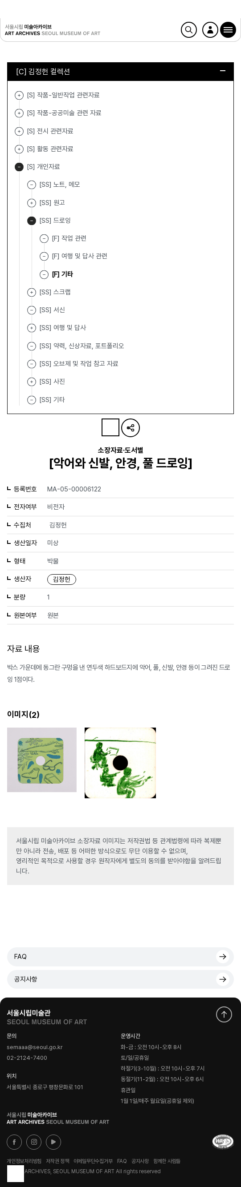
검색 (189, 30)
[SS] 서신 (52, 310)
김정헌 (61, 579)
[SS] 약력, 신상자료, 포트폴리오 (81, 346)
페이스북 (14, 1142)
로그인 (210, 30)
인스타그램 (34, 1142)
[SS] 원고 (32, 203)
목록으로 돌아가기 (15, 1173)
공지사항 (25, 979)
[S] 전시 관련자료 (19, 131)
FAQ (20, 957)
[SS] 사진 (32, 382)
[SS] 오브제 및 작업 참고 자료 (78, 364)
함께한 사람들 (166, 1161)
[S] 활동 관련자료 (19, 149)
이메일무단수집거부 (93, 1161)
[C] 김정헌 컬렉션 (120, 71)
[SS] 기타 (52, 399)
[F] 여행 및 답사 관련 (79, 256)
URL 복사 (130, 427)
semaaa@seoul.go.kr (35, 1047)
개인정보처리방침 (24, 1161)
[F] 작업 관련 (69, 238)
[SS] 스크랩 (32, 292)
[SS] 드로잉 (32, 221)
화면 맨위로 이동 (224, 1014)
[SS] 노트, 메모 (59, 185)
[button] (228, 30)
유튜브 (53, 1142)
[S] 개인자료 (19, 167)
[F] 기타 (62, 274)
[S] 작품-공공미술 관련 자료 (19, 113)
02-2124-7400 (27, 1058)
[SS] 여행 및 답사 (32, 328)
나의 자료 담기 (110, 427)
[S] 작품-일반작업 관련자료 (19, 95)
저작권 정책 (57, 1161)
